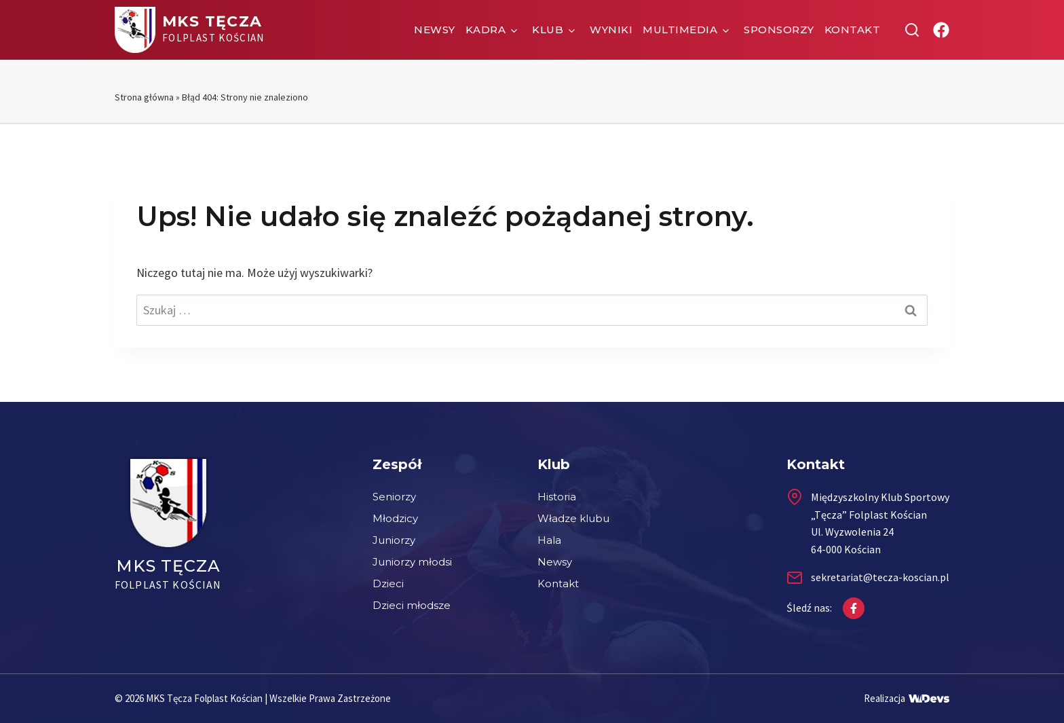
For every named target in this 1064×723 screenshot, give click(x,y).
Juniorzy (394, 540)
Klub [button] (547, 29)
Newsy (434, 29)
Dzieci (388, 583)
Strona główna (144, 97)
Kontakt (852, 29)
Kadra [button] (486, 29)
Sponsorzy (779, 29)
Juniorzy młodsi (412, 561)
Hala (549, 540)
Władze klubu (573, 518)
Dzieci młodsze (412, 605)
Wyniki (611, 29)
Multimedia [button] (680, 29)
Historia (556, 496)
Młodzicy (395, 518)
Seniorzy (394, 496)
